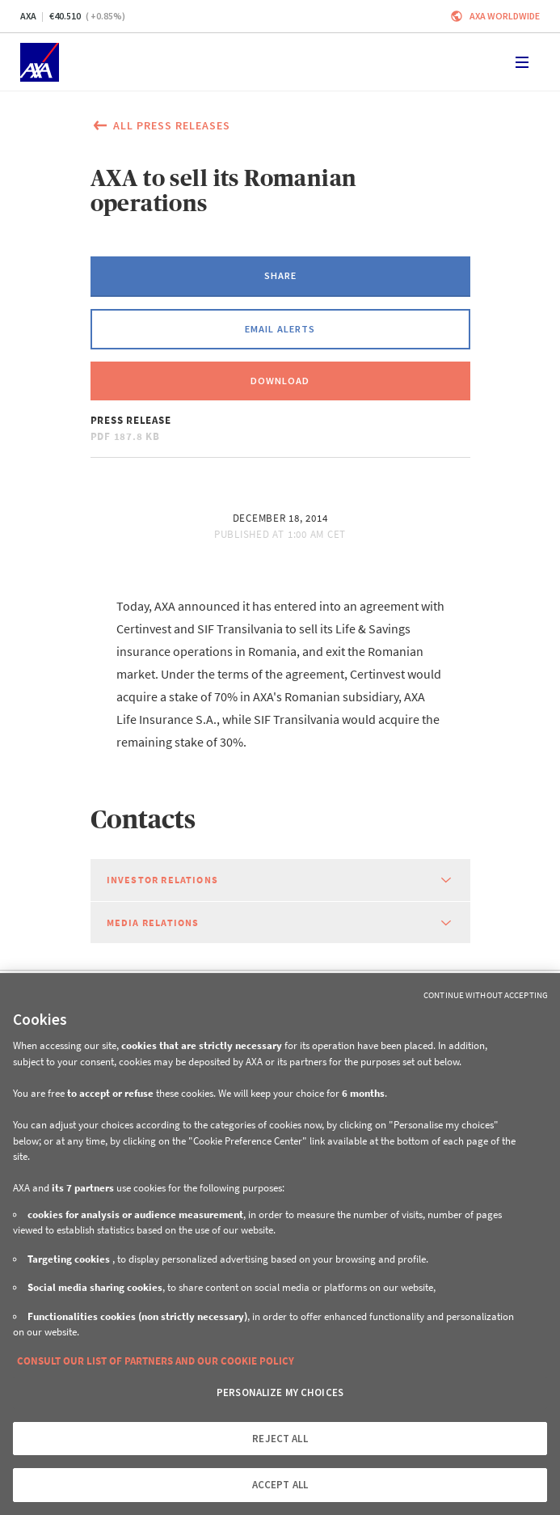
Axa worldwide (504, 16)
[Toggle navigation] (522, 62)
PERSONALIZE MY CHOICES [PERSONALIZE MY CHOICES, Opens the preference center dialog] (280, 1392)
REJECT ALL (279, 1438)
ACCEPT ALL (280, 1485)
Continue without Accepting (485, 995)
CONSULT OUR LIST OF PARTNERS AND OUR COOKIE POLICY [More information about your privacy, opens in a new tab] (155, 1361)
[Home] (39, 62)
